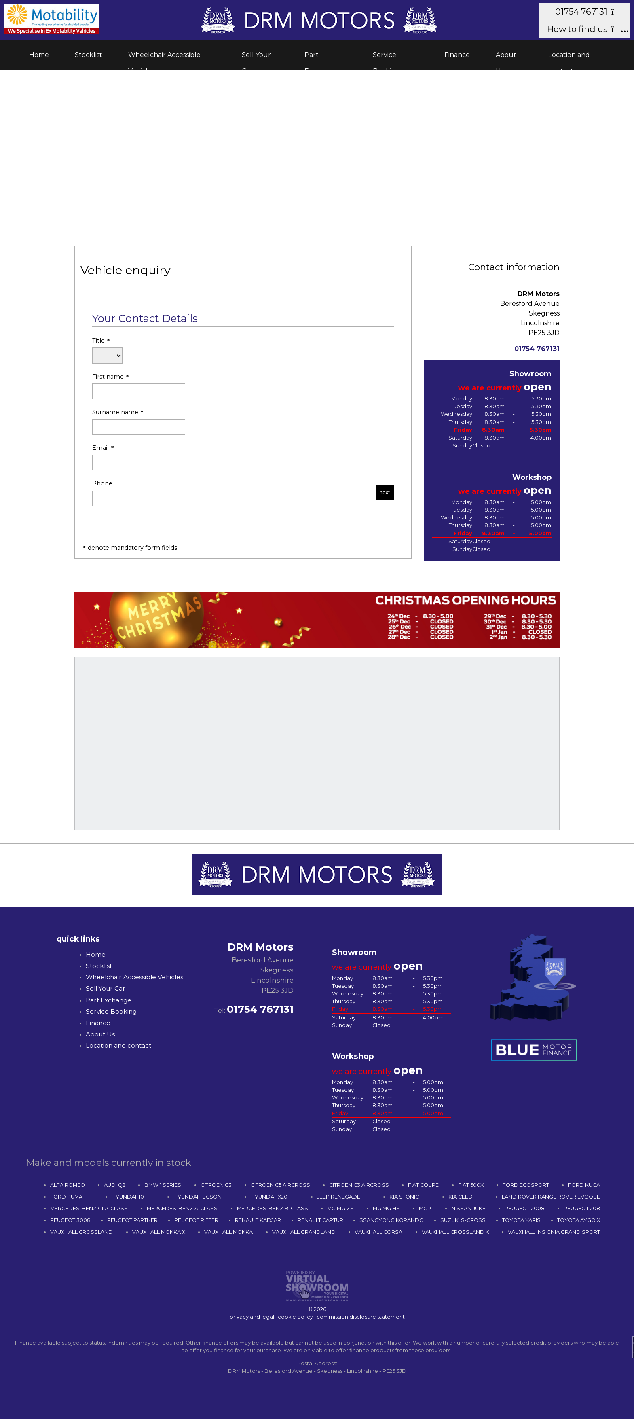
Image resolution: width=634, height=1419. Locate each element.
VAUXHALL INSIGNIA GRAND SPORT (554, 1232)
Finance (457, 55)
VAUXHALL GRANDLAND (304, 1232)
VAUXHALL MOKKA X (158, 1232)
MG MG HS (386, 1208)
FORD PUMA (66, 1197)
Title (107, 350)
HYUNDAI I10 (128, 1197)
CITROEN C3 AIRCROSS (359, 1185)
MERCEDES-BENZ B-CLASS (272, 1208)
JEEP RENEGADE (338, 1197)
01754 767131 (588, 11)
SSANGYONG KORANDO (391, 1220)
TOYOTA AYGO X (578, 1220)
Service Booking (386, 57)
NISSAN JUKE (468, 1208)
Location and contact (569, 57)
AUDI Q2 (114, 1185)
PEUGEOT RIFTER (196, 1220)
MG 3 (425, 1208)
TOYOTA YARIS (521, 1220)
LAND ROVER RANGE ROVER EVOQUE (551, 1197)
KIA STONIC (404, 1197)
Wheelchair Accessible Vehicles (164, 57)
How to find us (584, 29)
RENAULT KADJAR (258, 1220)
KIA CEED (460, 1197)
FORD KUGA (584, 1185)
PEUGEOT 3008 (70, 1220)
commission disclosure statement (361, 1317)
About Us (506, 57)
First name (138, 386)
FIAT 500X (471, 1185)
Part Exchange (320, 57)
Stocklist (88, 55)
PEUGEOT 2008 (525, 1208)
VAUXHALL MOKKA (228, 1232)
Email (138, 457)
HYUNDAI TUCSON (197, 1197)
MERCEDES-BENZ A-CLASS (182, 1208)
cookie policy (295, 1317)
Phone (138, 493)
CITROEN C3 (216, 1185)
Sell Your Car (256, 57)
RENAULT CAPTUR (320, 1220)
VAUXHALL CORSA (378, 1232)
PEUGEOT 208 (582, 1208)
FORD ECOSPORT (526, 1185)
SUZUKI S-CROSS (463, 1220)
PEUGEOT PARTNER (132, 1220)
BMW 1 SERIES (162, 1185)
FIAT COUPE (423, 1185)
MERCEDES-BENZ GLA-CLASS (89, 1208)
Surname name (138, 422)
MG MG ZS (340, 1208)
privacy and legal (252, 1317)
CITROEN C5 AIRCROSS (280, 1185)
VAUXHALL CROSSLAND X (455, 1232)
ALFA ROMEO (67, 1185)
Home (39, 55)
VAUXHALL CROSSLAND (81, 1232)
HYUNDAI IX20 (269, 1197)
